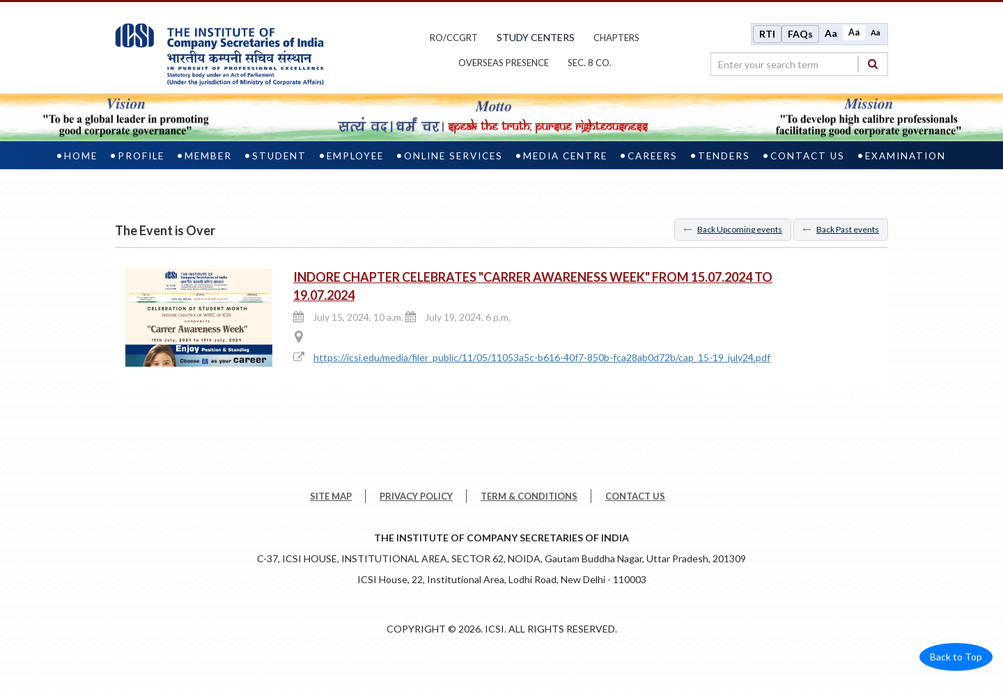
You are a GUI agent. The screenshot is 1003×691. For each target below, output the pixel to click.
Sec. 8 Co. (590, 62)
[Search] (872, 63)
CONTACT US (635, 496)
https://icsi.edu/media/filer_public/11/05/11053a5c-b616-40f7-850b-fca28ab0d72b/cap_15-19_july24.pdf (541, 357)
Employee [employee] (355, 155)
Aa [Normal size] (854, 32)
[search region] (799, 64)
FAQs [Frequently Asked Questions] (800, 34)
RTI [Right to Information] (767, 34)
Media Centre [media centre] (565, 155)
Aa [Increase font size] (831, 33)
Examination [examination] (905, 155)
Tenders (724, 155)
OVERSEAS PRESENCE (503, 62)
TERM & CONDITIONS (529, 496)
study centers (536, 37)
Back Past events (840, 229)
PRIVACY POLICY (416, 496)
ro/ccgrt (454, 37)
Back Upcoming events (732, 229)
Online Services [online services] (453, 155)
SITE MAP (331, 496)
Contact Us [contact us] (807, 155)
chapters (616, 37)
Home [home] (81, 155)
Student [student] (279, 155)
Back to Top (956, 656)
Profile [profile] (141, 155)
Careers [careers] (653, 155)
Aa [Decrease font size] (875, 32)
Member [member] (208, 155)
